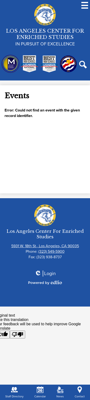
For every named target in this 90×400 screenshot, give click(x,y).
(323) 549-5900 (51, 251)
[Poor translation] (17, 334)
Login (45, 274)
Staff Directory (14, 392)
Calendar (40, 392)
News (60, 392)
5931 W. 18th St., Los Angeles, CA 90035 (45, 246)
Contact (80, 392)
